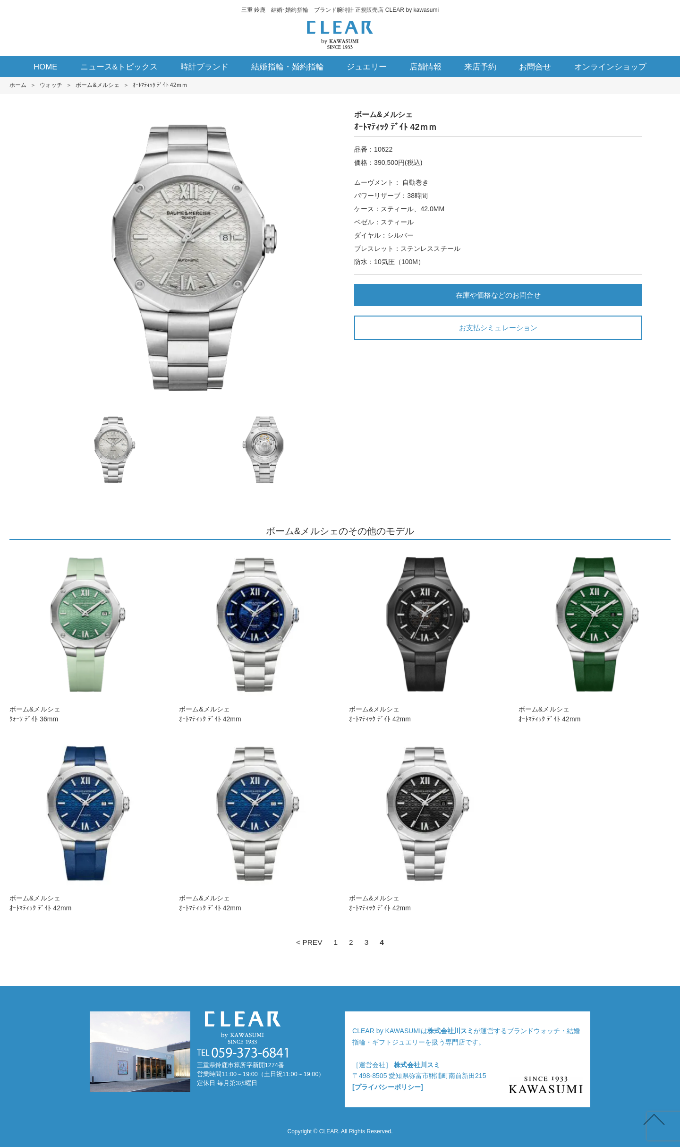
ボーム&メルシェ (97, 85)
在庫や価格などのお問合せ (498, 295)
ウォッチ (51, 85)
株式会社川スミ (450, 1031)
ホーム (17, 85)
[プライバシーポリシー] (387, 1087)
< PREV (309, 942)
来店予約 (480, 66)
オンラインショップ (610, 66)
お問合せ (535, 66)
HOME (46, 66)
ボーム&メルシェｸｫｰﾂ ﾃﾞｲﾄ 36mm (85, 636)
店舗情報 (425, 66)
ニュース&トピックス (119, 66)
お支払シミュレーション (498, 328)
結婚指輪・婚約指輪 (287, 66)
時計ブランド (204, 66)
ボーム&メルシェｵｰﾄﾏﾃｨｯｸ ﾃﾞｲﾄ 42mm (255, 636)
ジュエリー (367, 66)
